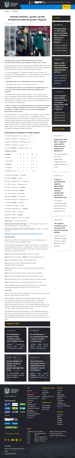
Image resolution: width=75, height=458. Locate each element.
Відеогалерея (46, 407)
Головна (7, 11)
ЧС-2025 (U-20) (31, 6)
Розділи (68, 2)
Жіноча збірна (39, 431)
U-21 (28, 433)
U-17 (28, 441)
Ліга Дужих (60, 400)
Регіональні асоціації (33, 396)
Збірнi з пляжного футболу (58, 431)
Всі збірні (49, 6)
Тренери (59, 420)
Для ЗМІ (57, 2)
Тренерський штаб (48, 396)
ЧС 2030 (59, 390)
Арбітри (59, 422)
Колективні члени (32, 398)
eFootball (60, 408)
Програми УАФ (31, 404)
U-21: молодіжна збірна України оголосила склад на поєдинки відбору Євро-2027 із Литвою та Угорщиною (61, 102)
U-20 (28, 435)
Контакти (30, 417)
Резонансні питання (33, 408)
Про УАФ (50, 2)
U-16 (28, 443)
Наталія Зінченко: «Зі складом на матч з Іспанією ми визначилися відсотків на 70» (15, 366)
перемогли (19, 67)
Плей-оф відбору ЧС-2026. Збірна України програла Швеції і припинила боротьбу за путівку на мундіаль (61, 35)
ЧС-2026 (25, 6)
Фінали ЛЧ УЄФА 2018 (63, 406)
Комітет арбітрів (32, 392)
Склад (44, 394)
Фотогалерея (46, 405)
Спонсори (30, 400)
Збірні (59, 392)
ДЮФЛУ (59, 398)
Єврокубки (60, 394)
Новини (59, 6)
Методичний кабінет (33, 413)
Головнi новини (59, 129)
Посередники (31, 406)
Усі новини (69, 18)
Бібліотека (30, 394)
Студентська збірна (56, 433)
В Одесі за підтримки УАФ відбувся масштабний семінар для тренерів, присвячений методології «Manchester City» (60, 188)
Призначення (31, 415)
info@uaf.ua (12, 396)
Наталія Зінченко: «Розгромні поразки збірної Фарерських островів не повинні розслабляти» (37, 366)
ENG (68, 7)
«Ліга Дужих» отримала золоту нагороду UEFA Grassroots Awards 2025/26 (61, 228)
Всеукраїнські (61, 396)
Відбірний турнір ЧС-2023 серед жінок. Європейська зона (23, 234)
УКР (65, 7)
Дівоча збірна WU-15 (41, 439)
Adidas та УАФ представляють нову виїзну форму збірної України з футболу (61, 68)
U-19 (28, 437)
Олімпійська (30, 431)
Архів (43, 398)
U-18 (28, 439)
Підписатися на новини (12, 433)
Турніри (55, 6)
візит (33, 87)
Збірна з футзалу (40, 441)
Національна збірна (41, 6)
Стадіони (60, 424)
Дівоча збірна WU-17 (41, 437)
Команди (60, 414)
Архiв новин (45, 409)
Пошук (62, 2)
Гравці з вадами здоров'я (57, 435)
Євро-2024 (45, 392)
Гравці (59, 416)
